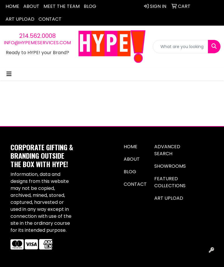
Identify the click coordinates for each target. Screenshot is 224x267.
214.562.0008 (37, 36)
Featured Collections (170, 182)
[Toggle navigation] (9, 74)
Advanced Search (167, 150)
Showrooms (170, 166)
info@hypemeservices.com (37, 42)
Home (12, 6)
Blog (90, 6)
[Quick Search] (180, 46)
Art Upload (20, 19)
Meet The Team (61, 6)
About (31, 6)
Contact (50, 19)
